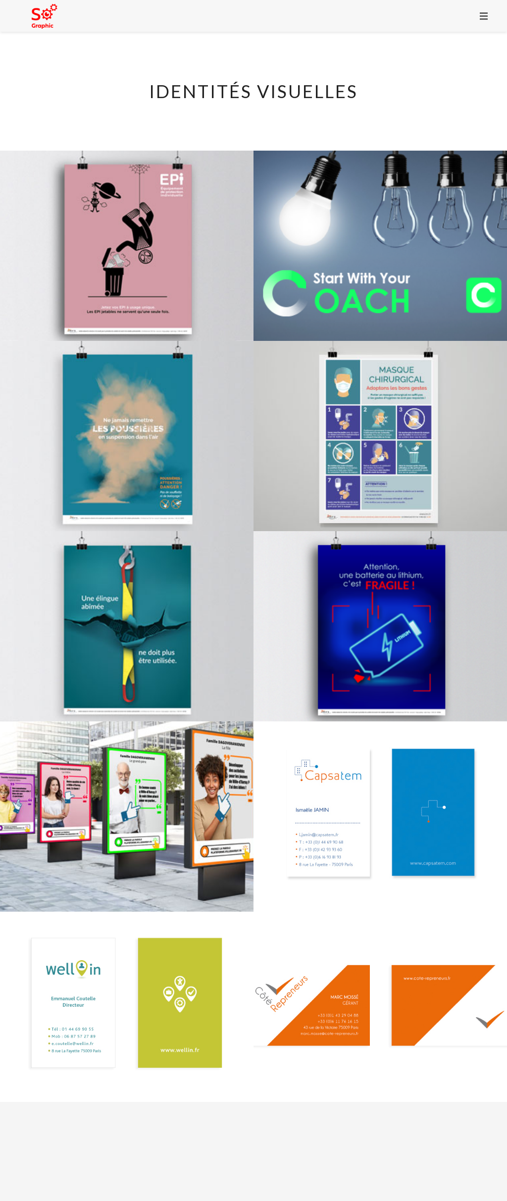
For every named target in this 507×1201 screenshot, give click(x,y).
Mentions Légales (282, 1161)
